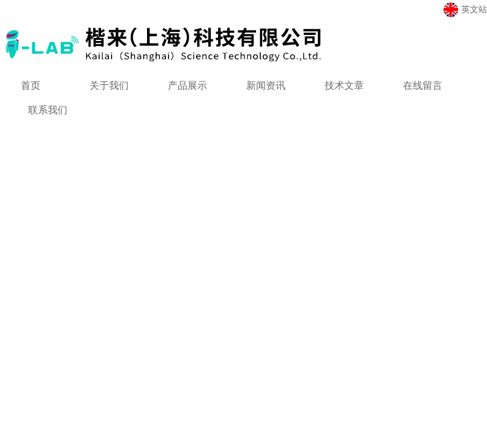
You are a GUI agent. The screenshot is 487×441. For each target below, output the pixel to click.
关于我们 (109, 85)
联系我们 (47, 110)
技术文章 (344, 85)
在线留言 (422, 85)
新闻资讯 (265, 85)
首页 (30, 85)
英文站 (465, 9)
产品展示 (187, 85)
